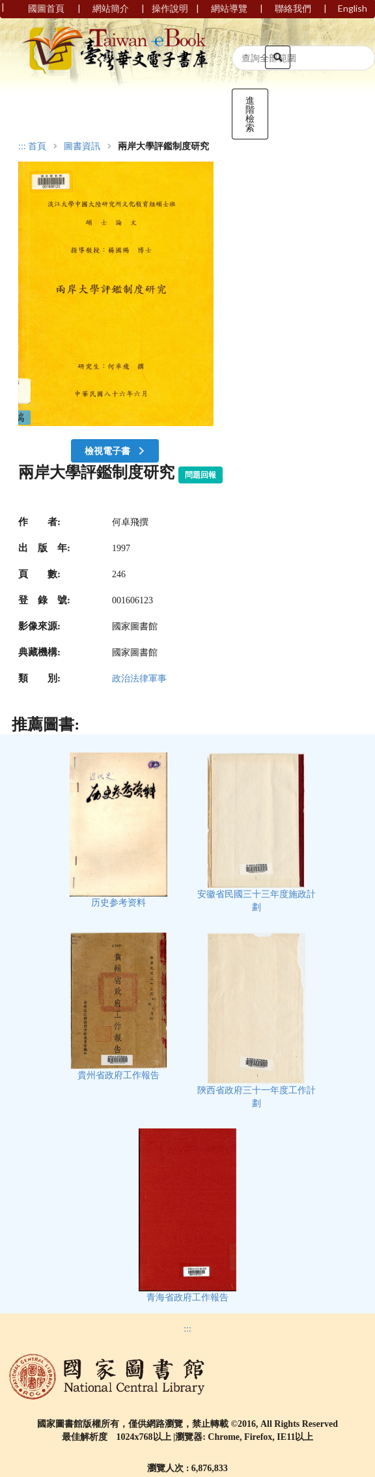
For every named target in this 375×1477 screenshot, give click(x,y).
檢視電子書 (116, 450)
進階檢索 (250, 113)
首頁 (37, 146)
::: (22, 146)
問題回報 (200, 475)
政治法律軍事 (139, 678)
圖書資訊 (82, 146)
